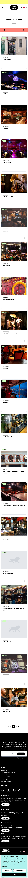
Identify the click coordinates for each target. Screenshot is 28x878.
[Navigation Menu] (2, 7)
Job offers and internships (8, 772)
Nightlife (12, 13)
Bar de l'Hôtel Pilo (8, 437)
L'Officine (5, 128)
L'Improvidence (7, 59)
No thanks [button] (7, 870)
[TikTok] (19, 790)
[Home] (14, 7)
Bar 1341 (5, 368)
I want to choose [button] (20, 870)
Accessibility (4, 774)
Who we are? (4, 770)
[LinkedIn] (14, 790)
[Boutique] (21, 7)
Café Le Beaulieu (7, 642)
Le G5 (4, 94)
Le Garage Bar (7, 711)
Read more (5, 804)
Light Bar (5, 231)
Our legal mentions (6, 781)
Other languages (5, 779)
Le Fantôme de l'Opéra (9, 197)
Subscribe (21, 754)
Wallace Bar (6, 540)
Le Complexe (6, 265)
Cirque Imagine (7, 162)
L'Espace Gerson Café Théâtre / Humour (14, 505)
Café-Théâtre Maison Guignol (11, 334)
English (22, 851)
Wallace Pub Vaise (8, 573)
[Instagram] (8, 790)
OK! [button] (14, 874)
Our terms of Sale (5, 777)
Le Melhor (5, 402)
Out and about (4, 13)
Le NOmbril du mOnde (9, 299)
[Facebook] (3, 790)
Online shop (4, 1)
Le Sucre (5, 677)
